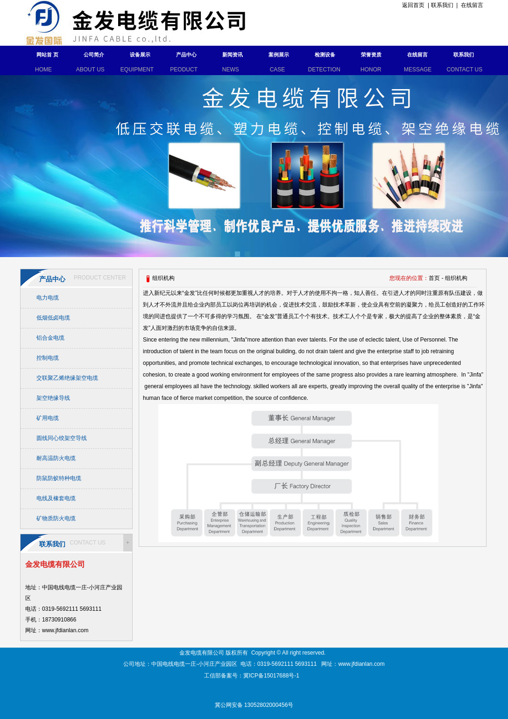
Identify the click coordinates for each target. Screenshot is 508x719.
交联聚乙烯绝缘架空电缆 (67, 378)
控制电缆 (47, 358)
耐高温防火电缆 (56, 458)
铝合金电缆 (50, 338)
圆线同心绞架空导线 (61, 438)
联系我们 (442, 5)
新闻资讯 (232, 54)
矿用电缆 (47, 418)
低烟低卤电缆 (53, 317)
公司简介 (94, 54)
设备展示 (140, 54)
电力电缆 (47, 297)
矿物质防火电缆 (56, 518)
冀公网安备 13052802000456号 (254, 705)
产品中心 (186, 54)
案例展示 (278, 54)
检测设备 (325, 54)
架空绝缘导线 (53, 398)
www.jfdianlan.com (361, 664)
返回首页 (412, 5)
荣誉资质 (371, 54)
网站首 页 (47, 54)
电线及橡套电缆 (56, 498)
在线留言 (472, 5)
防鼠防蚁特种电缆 (58, 478)
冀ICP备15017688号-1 (272, 675)
